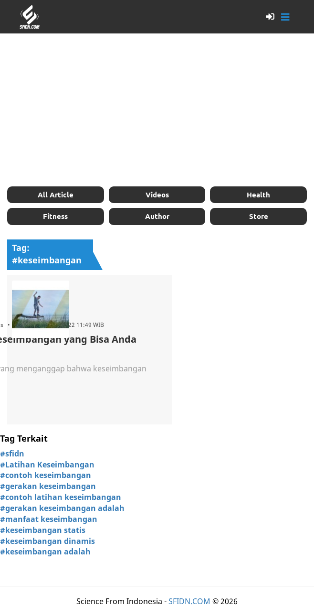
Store (258, 216)
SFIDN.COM (189, 601)
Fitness (55, 216)
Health (258, 194)
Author (157, 216)
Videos (157, 194)
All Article (55, 194)
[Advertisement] (157, 110)
